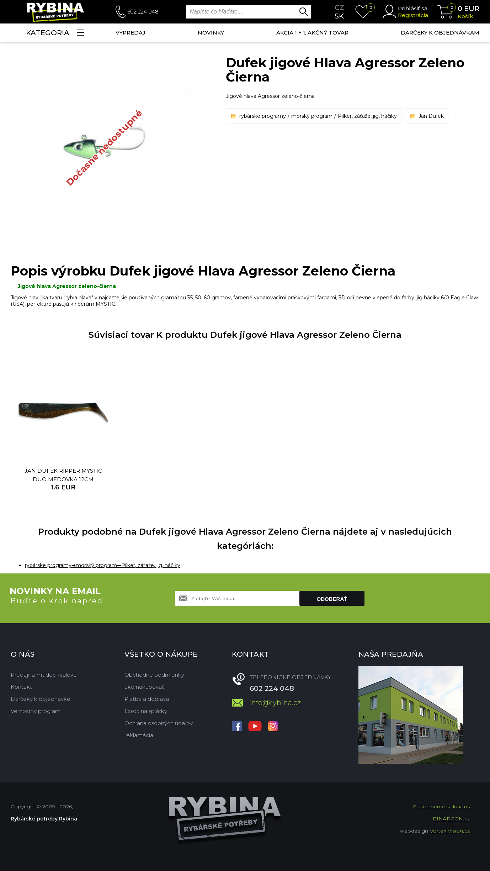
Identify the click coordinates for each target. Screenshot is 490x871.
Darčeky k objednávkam (440, 32)
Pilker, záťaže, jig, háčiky (367, 116)
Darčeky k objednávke (40, 699)
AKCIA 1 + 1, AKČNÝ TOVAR (312, 32)
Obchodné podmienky (154, 674)
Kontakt (21, 686)
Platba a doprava (146, 699)
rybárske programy (262, 116)
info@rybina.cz (275, 702)
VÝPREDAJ (130, 32)
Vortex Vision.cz (450, 831)
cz (340, 7)
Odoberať (332, 599)
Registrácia (413, 15)
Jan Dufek (431, 116)
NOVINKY (211, 32)
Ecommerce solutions (441, 806)
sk (339, 16)
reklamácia (138, 735)
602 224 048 (143, 12)
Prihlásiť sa (412, 8)
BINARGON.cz (451, 818)
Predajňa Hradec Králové (44, 674)
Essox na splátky (145, 711)
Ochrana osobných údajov (158, 723)
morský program (311, 116)
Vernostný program (35, 711)
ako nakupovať (144, 686)
